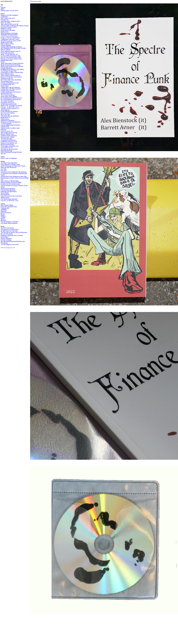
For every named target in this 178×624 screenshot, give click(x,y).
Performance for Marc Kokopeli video (12, 72)
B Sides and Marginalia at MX (10, 83)
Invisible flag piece (6, 68)
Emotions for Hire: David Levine (10, 184)
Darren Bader (5, 193)
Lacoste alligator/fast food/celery (10, 125)
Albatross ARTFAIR (6, 42)
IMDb (2, 9)
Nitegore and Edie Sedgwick (9, 15)
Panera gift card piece (7, 53)
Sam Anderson (5, 194)
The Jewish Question (7, 101)
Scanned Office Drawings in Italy (10, 56)
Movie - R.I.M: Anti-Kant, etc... (10, 54)
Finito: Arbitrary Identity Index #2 (10, 51)
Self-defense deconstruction (9, 149)
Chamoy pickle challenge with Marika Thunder (15, 26)
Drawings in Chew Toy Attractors (10, 122)
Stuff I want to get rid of (8, 18)
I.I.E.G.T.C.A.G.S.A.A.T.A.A (9, 36)
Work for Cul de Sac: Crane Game (11, 77)
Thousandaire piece (7, 81)
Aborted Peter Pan (6, 93)
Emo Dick (4, 170)
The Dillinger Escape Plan (8, 71)
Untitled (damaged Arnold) (9, 104)
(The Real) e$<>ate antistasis (10, 116)
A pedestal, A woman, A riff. (9, 141)
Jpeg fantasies (5, 110)
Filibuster (3, 129)
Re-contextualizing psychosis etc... (11, 99)
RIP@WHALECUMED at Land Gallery (12, 69)
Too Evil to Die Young (7, 228)
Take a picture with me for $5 (9, 24)
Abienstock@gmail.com (8, 247)
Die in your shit (5, 114)
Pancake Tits (4, 20)
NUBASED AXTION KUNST (9, 35)
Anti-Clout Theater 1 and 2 (9, 27)
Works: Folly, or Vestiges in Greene (11, 105)
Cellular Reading (6, 45)
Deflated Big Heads (6, 60)
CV (2, 6)
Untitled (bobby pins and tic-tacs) (11, 92)
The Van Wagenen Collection (9, 222)
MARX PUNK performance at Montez (12, 66)
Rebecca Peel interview (8, 188)
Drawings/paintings (6, 150)
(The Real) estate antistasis (9, 199)
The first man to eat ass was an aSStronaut (14, 232)
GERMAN (4, 210)
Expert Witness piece (7, 74)
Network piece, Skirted (7, 137)
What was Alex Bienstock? (9, 167)
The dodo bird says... (7, 138)
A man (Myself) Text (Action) (9, 111)
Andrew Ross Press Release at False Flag (13, 176)
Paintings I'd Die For (7, 78)
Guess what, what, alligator (9, 96)
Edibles (3, 216)
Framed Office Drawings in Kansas (11, 47)
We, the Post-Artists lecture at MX (11, 57)
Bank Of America (6, 213)
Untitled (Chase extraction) (9, 135)
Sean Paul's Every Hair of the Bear (11, 196)
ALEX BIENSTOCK (6, 1)
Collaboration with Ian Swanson (10, 87)
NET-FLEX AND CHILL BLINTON (11, 80)
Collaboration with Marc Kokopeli (11, 89)
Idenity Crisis (4, 32)
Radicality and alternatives (9, 191)
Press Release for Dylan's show (10, 164)
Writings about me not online (9, 10)
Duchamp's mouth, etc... (8, 102)
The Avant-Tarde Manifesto (9, 163)
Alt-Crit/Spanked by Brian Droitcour (11, 98)
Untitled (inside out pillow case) (10, 128)
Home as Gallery (6, 23)
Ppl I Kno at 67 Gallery (7, 113)
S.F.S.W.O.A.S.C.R (6, 147)
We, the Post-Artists (7, 234)
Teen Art (3, 153)
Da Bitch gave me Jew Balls (9, 231)
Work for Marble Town (7, 134)
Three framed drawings (8, 95)
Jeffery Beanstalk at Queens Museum (12, 63)
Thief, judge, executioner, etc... (10, 146)
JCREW (3, 217)
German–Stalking (6, 240)
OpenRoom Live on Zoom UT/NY (11, 41)
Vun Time (3, 169)
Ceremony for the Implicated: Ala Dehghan (13, 172)
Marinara (3, 220)
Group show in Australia (8, 30)
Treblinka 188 (5, 208)
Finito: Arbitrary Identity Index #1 (10, 75)
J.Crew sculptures (6, 123)
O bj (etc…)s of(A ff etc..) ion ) (10, 107)
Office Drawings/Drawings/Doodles (11, 152)
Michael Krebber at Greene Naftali (11, 182)
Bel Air (3, 62)
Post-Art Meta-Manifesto (8, 190)
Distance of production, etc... (9, 143)
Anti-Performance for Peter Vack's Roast (13, 166)
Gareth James (5, 197)
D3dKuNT (4, 211)
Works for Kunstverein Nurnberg (10, 65)
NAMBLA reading (6, 29)
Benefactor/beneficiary (7, 144)
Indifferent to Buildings (7, 120)
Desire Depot (5, 86)
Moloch (3, 219)
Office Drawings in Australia (9, 33)
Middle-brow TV (5, 117)
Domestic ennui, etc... (7, 131)
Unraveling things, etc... (8, 84)
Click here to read (35, 1)
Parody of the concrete (8, 90)
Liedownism (4, 17)
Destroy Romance (6, 238)
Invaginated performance (8, 140)
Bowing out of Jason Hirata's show (11, 59)
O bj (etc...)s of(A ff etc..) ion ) (9, 200)
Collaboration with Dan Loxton (10, 39)
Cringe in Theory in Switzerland (10, 38)
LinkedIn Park (5, 126)
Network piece (5, 119)
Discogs (3, 7)
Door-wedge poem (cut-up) (9, 132)
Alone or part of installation (9, 158)
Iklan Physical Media (7, 205)
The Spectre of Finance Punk (9, 229)
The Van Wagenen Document (10, 244)
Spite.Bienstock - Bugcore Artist (10, 21)
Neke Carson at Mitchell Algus (10, 181)
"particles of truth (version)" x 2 (10, 108)
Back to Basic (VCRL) (7, 44)
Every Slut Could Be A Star (9, 206)
